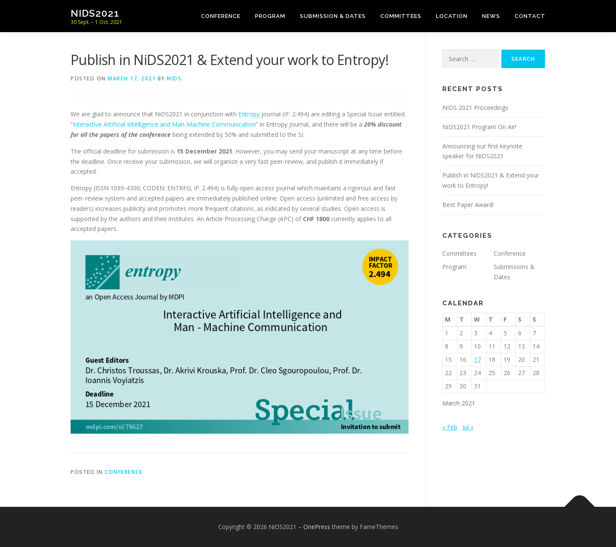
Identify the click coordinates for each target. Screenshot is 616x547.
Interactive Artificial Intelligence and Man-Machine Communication (164, 124)
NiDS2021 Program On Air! (479, 127)
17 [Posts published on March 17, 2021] (477, 359)
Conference (220, 16)
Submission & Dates (333, 16)
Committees (400, 16)
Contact (530, 16)
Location (452, 16)
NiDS (174, 78)
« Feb (449, 427)
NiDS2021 (95, 13)
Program (270, 16)
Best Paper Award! (468, 205)
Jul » (468, 427)
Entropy (249, 114)
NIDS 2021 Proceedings (475, 107)
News (491, 16)
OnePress (316, 527)
